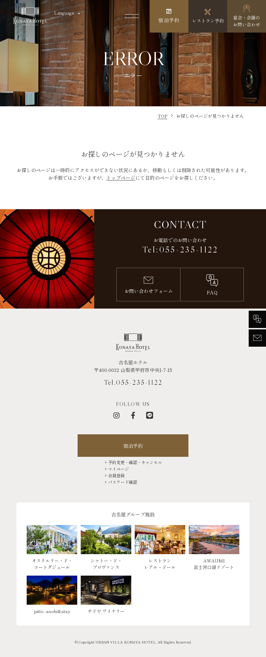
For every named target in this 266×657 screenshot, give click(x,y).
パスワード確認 (122, 482)
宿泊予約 (133, 445)
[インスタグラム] (116, 415)
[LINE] (149, 415)
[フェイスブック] (133, 415)
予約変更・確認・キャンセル (135, 462)
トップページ (120, 177)
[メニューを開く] (132, 16)
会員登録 (116, 475)
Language (64, 13)
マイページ (118, 469)
